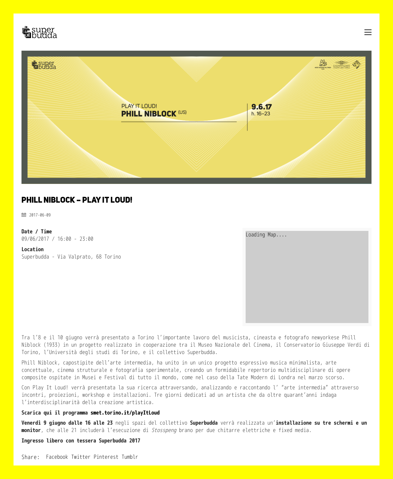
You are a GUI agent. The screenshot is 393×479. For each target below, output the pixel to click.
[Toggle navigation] (368, 32)
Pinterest (106, 457)
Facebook (57, 457)
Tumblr (130, 457)
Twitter (81, 457)
